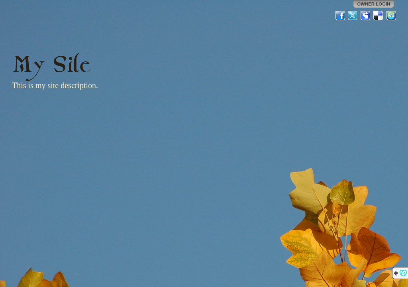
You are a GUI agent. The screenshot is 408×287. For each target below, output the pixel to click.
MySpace (365, 15)
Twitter (353, 15)
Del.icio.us (378, 15)
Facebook (340, 15)
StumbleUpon (391, 15)
